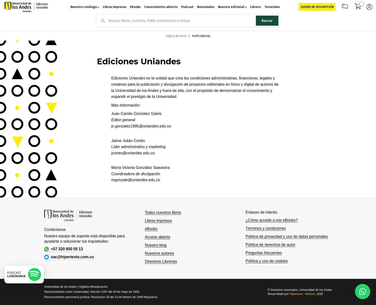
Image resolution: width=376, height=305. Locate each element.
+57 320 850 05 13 (63, 249)
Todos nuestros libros (163, 212)
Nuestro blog (156, 245)
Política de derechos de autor (270, 245)
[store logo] (26, 7)
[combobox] (188, 20)
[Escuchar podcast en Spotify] (24, 274)
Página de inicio (176, 36)
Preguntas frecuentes (264, 253)
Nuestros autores (159, 253)
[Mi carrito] (358, 7)
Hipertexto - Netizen (302, 294)
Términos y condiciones (266, 228)
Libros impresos (158, 221)
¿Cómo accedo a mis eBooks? (272, 220)
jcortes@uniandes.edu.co (133, 153)
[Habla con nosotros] (362, 291)
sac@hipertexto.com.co (69, 257)
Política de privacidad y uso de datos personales (287, 236)
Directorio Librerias (161, 261)
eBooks (151, 229)
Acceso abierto (157, 237)
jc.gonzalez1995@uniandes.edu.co (141, 126)
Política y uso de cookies (267, 261)
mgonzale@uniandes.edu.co (135, 180)
